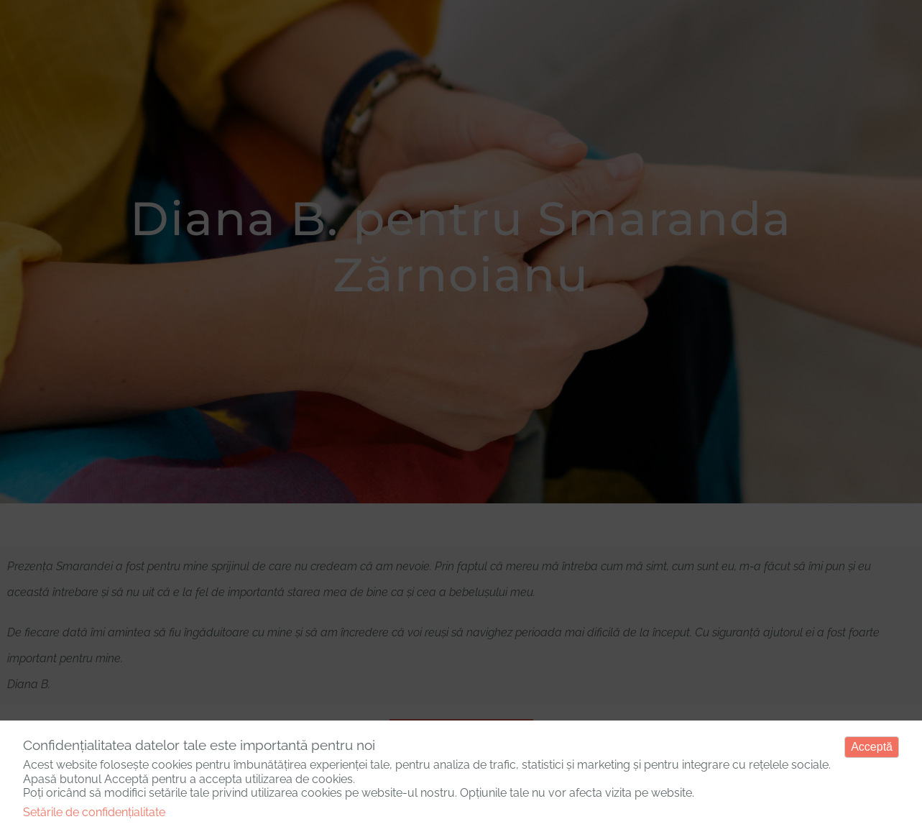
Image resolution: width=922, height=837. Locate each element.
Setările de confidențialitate (94, 812)
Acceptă (872, 747)
